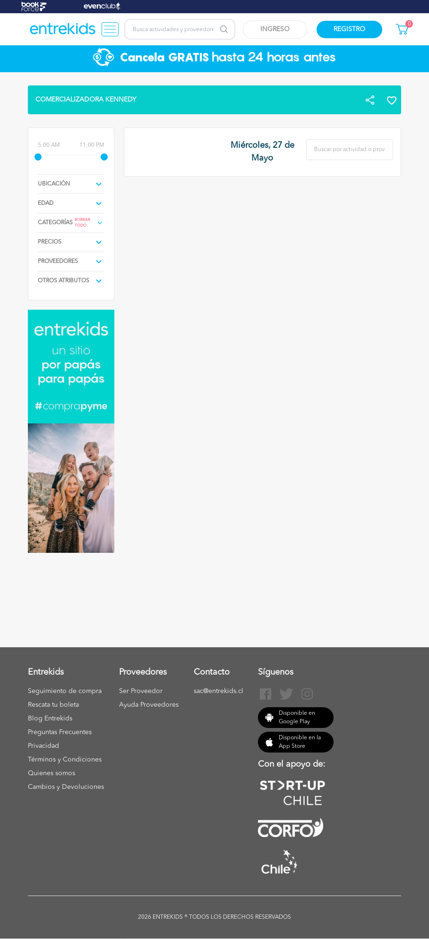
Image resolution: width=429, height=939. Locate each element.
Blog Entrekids (50, 718)
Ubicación (54, 184)
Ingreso (275, 29)
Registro (349, 29)
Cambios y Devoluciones (66, 787)
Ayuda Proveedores (149, 705)
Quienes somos (51, 773)
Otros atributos (63, 281)
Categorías (55, 223)
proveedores (58, 261)
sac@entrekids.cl (218, 691)
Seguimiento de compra (65, 691)
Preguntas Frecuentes (60, 732)
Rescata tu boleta (53, 705)
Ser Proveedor (141, 691)
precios (49, 242)
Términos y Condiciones (65, 759)
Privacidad (43, 746)
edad (45, 203)
